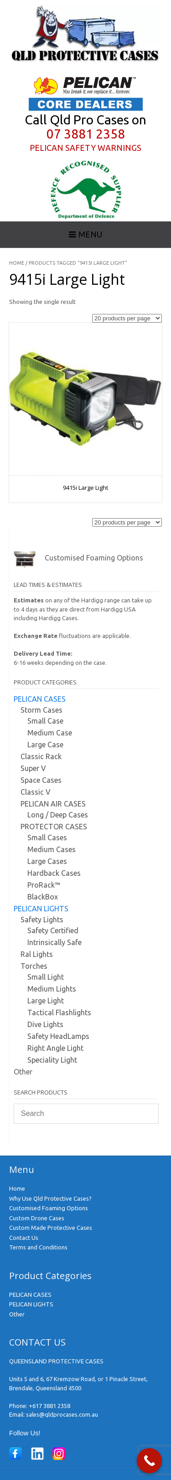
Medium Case (49, 733)
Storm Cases (41, 710)
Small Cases (47, 837)
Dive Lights (45, 1024)
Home (16, 263)
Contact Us (23, 1237)
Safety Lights (42, 919)
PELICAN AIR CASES (53, 804)
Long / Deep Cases (57, 815)
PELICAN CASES (40, 699)
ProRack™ (43, 885)
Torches (34, 966)
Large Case (45, 744)
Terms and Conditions (38, 1247)
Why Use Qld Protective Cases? (50, 1198)
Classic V (36, 792)
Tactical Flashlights (59, 1012)
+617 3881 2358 (49, 1406)
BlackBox (42, 897)
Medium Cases (51, 849)
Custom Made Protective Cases (50, 1227)
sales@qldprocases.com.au (62, 1414)
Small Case (45, 721)
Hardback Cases (54, 873)
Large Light (45, 1001)
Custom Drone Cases (36, 1218)
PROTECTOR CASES (54, 826)
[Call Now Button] (149, 1460)
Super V (33, 768)
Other (23, 1072)
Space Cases (41, 780)
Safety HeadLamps (58, 1036)
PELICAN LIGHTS (41, 908)
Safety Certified (52, 930)
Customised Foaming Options (48, 1208)
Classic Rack (41, 756)
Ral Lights (37, 954)
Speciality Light (52, 1060)
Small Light (45, 977)
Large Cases (47, 861)
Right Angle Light (55, 1048)
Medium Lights (51, 989)
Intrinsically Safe (54, 942)
